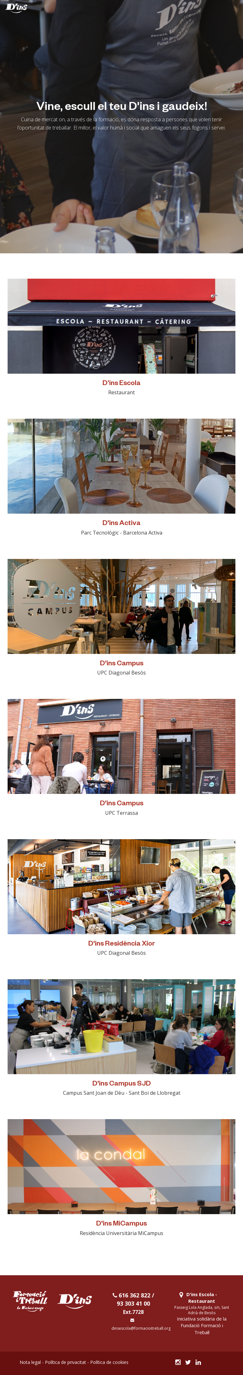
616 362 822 (131, 1295)
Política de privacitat (65, 1362)
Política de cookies (109, 1362)
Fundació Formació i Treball (202, 1328)
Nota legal (30, 1362)
